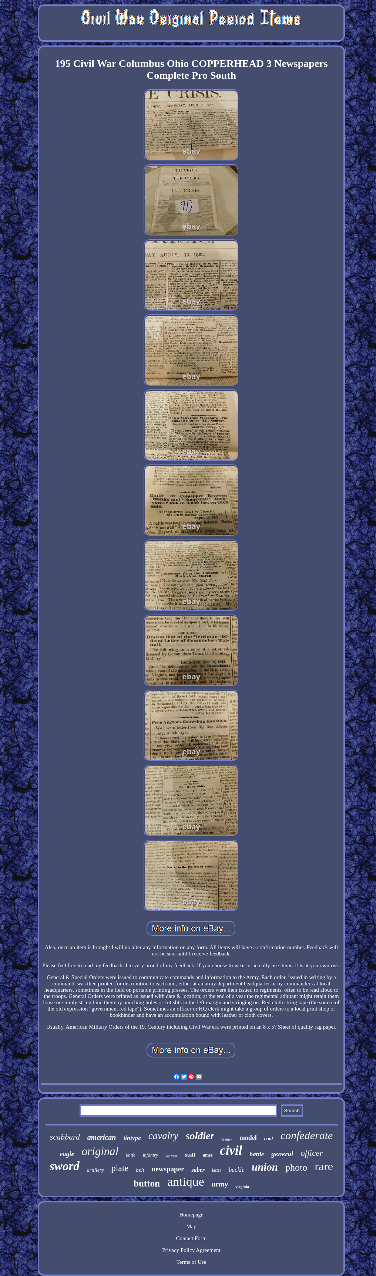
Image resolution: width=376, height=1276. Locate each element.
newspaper (168, 1169)
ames (207, 1155)
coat (268, 1138)
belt (140, 1170)
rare (324, 1166)
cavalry (163, 1135)
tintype (132, 1137)
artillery (95, 1170)
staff (190, 1155)
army (220, 1183)
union (265, 1167)
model (248, 1137)
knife (130, 1155)
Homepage (191, 1215)
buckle (236, 1170)
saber (198, 1170)
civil (231, 1150)
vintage (171, 1156)
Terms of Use (192, 1262)
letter (216, 1170)
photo (296, 1167)
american (101, 1137)
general (282, 1154)
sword (65, 1166)
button (147, 1183)
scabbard (65, 1136)
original (100, 1151)
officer (312, 1153)
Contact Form (191, 1238)
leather (227, 1140)
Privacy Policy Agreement (191, 1250)
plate (120, 1168)
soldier (200, 1135)
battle (257, 1154)
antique (185, 1181)
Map (191, 1226)
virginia (242, 1186)
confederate (307, 1135)
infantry (150, 1155)
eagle (67, 1154)
